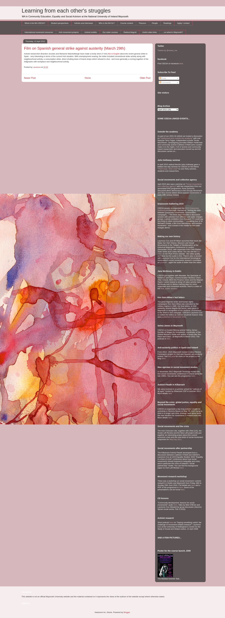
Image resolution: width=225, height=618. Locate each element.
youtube (163, 262)
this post (171, 356)
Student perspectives (59, 23)
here (181, 63)
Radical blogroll (130, 32)
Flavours (142, 23)
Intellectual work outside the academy (176, 138)
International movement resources (39, 32)
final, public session (169, 288)
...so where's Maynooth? (173, 32)
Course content (126, 23)
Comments (165, 82)
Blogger (126, 612)
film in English (114, 54)
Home (88, 78)
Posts (162, 78)
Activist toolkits (90, 32)
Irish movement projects (69, 32)
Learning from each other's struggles (66, 11)
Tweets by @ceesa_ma (167, 50)
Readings (167, 23)
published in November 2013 (174, 317)
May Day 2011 (175, 439)
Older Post (145, 78)
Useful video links (149, 32)
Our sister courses (110, 32)
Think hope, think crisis (167, 169)
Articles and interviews (83, 23)
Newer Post (30, 78)
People (155, 23)
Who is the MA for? (107, 23)
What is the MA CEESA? (35, 23)
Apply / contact (183, 23)
